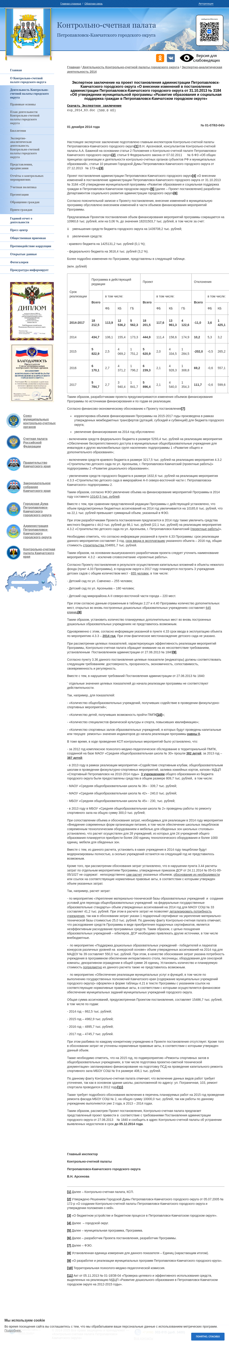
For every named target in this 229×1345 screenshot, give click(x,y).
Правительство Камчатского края (37, 464)
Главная (73, 67)
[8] (69, 1253)
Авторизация (206, 3)
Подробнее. (13, 1330)
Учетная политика (23, 187)
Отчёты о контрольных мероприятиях (27, 177)
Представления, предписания (21, 166)
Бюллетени (18, 130)
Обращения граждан (24, 202)
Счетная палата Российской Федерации (35, 442)
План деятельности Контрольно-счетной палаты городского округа (24, 117)
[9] (174, 652)
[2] (113, 155)
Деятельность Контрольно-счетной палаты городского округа (131, 67)
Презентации (19, 194)
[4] (194, 176)
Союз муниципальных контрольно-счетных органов (39, 421)
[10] (159, 715)
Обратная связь (94, 3)
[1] (136, 146)
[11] (120, 1087)
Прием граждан (21, 209)
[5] (152, 189)
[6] (175, 193)
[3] (101, 168)
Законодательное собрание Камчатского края (37, 487)
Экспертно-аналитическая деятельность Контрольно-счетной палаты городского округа (24, 148)
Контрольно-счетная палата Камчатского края (39, 553)
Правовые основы (23, 104)
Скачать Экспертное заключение (94, 106)
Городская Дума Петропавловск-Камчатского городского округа (37, 509)
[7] (183, 409)
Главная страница (70, 3)
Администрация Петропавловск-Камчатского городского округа (37, 531)
